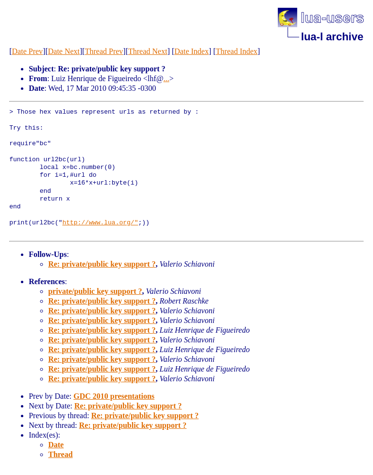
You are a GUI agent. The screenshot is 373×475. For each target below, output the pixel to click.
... (166, 78)
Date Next (64, 51)
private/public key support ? (95, 291)
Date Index (191, 51)
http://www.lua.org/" (100, 223)
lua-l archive (332, 37)
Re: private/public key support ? (101, 264)
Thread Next (147, 51)
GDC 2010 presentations (113, 396)
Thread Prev (104, 51)
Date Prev (27, 51)
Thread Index (236, 51)
